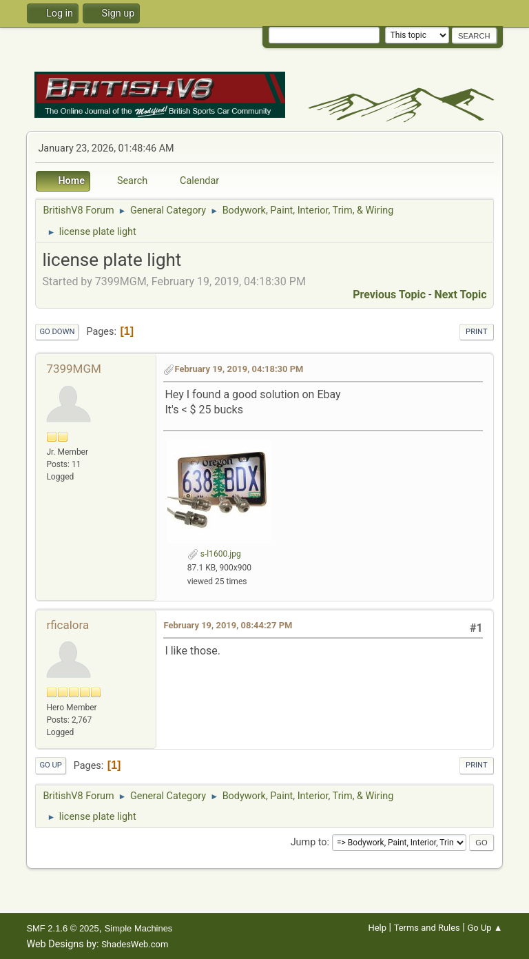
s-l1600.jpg (214, 554)
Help (377, 927)
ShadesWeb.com (134, 944)
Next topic (460, 294)
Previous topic (389, 294)
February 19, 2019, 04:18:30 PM (238, 369)
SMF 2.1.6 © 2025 (62, 928)
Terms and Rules (427, 927)
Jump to (309, 842)
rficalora (67, 625)
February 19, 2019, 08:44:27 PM (227, 625)
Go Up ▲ (484, 927)
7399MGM (73, 368)
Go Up (50, 765)
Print (477, 331)
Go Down (56, 331)
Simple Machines (139, 928)
